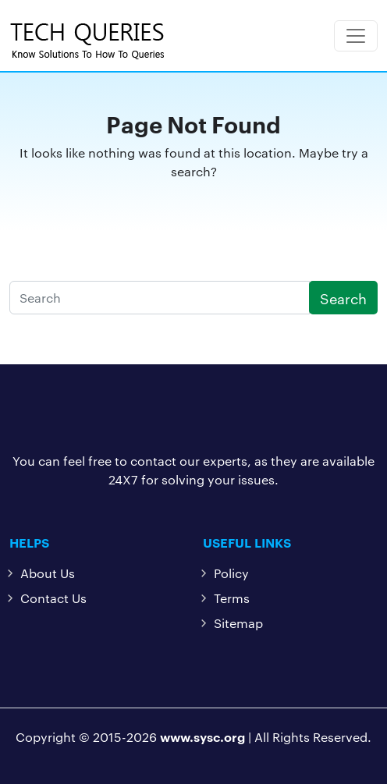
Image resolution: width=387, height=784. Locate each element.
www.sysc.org (202, 736)
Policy (231, 573)
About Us (47, 573)
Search (343, 297)
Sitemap (238, 623)
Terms (232, 598)
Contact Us (53, 598)
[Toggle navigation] (356, 35)
